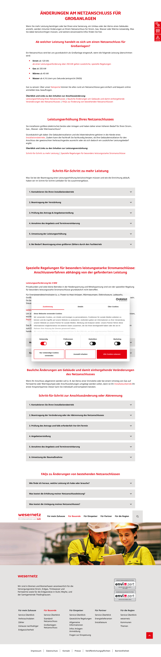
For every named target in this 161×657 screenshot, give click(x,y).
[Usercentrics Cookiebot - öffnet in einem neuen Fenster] (117, 299)
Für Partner (100, 610)
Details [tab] (80, 307)
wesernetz (125, 618)
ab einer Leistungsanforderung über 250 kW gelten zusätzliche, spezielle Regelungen (72, 118)
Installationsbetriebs (35, 192)
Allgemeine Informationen (76, 623)
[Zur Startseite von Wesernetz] (29, 6)
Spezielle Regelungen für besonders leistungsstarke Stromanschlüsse (93, 208)
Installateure (101, 622)
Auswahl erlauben (80, 354)
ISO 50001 (125, 584)
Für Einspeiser (76, 610)
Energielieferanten (103, 618)
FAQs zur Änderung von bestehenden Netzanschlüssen (87, 156)
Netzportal (56, 141)
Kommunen (126, 622)
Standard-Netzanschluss (50, 619)
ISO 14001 (125, 595)
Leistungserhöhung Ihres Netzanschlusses (45, 153)
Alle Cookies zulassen (112, 354)
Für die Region (128, 610)
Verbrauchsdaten (26, 618)
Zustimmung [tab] (48, 307)
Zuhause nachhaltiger (28, 626)
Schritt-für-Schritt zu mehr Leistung (42, 208)
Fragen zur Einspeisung (80, 635)
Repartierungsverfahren (37, 374)
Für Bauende (24, 57)
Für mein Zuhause (27, 610)
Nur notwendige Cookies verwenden (49, 354)
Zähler (21, 622)
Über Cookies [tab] (113, 307)
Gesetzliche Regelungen (80, 618)
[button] (137, 6)
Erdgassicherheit (26, 629)
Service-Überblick (26, 615)
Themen (124, 626)
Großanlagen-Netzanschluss (43, 57)
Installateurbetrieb (123, 438)
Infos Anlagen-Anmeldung (76, 630)
